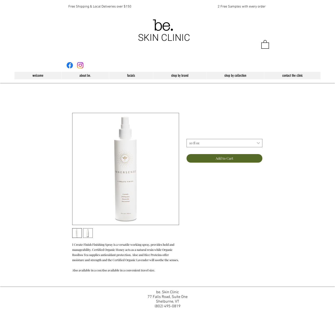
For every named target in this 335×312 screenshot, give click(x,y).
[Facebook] (70, 65)
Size (190, 135)
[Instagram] (80, 65)
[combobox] (224, 143)
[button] (265, 44)
